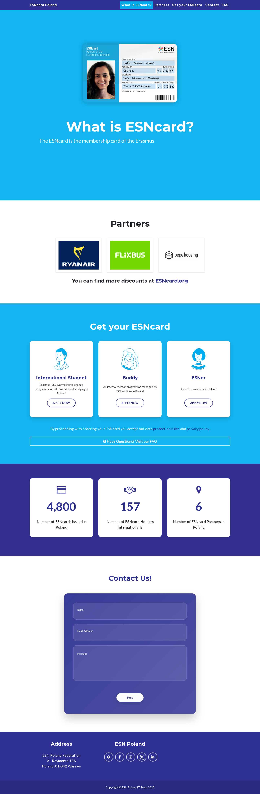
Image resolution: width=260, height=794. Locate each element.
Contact (212, 9)
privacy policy (198, 436)
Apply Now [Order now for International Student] (61, 410)
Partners (162, 9)
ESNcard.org (171, 288)
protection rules (166, 436)
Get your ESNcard (187, 9)
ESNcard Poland (54, 9)
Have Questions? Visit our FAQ (130, 449)
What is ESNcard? (136, 9)
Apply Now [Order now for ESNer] (198, 410)
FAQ (225, 9)
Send (130, 705)
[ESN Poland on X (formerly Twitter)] (141, 757)
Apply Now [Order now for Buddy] (130, 410)
